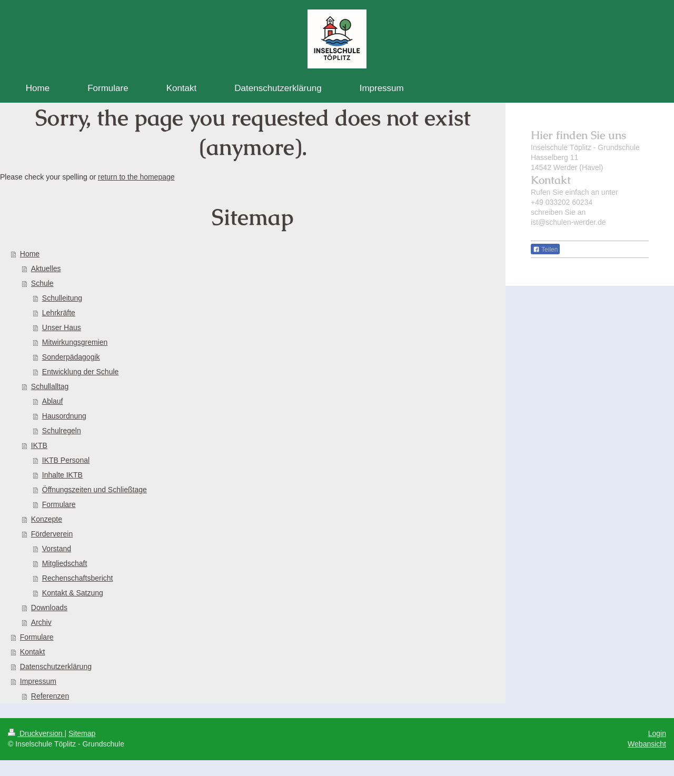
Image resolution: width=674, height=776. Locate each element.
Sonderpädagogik (71, 357)
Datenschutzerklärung (56, 666)
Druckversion (36, 733)
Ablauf (52, 401)
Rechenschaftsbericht (77, 578)
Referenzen (50, 696)
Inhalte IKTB (62, 475)
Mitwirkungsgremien (74, 342)
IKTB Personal (66, 460)
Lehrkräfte (58, 313)
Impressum (38, 681)
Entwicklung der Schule (80, 371)
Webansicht (647, 744)
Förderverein (52, 534)
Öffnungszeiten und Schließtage (94, 489)
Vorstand (56, 548)
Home (29, 254)
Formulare (59, 504)
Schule (42, 283)
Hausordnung (64, 416)
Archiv (41, 622)
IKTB (39, 445)
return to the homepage (136, 177)
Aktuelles (46, 268)
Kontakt (32, 652)
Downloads (49, 607)
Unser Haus (61, 327)
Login (657, 733)
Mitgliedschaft (64, 563)
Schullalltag (50, 386)
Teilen (545, 249)
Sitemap (81, 733)
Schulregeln (61, 430)
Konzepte (46, 519)
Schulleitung (62, 298)
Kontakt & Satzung (72, 593)
